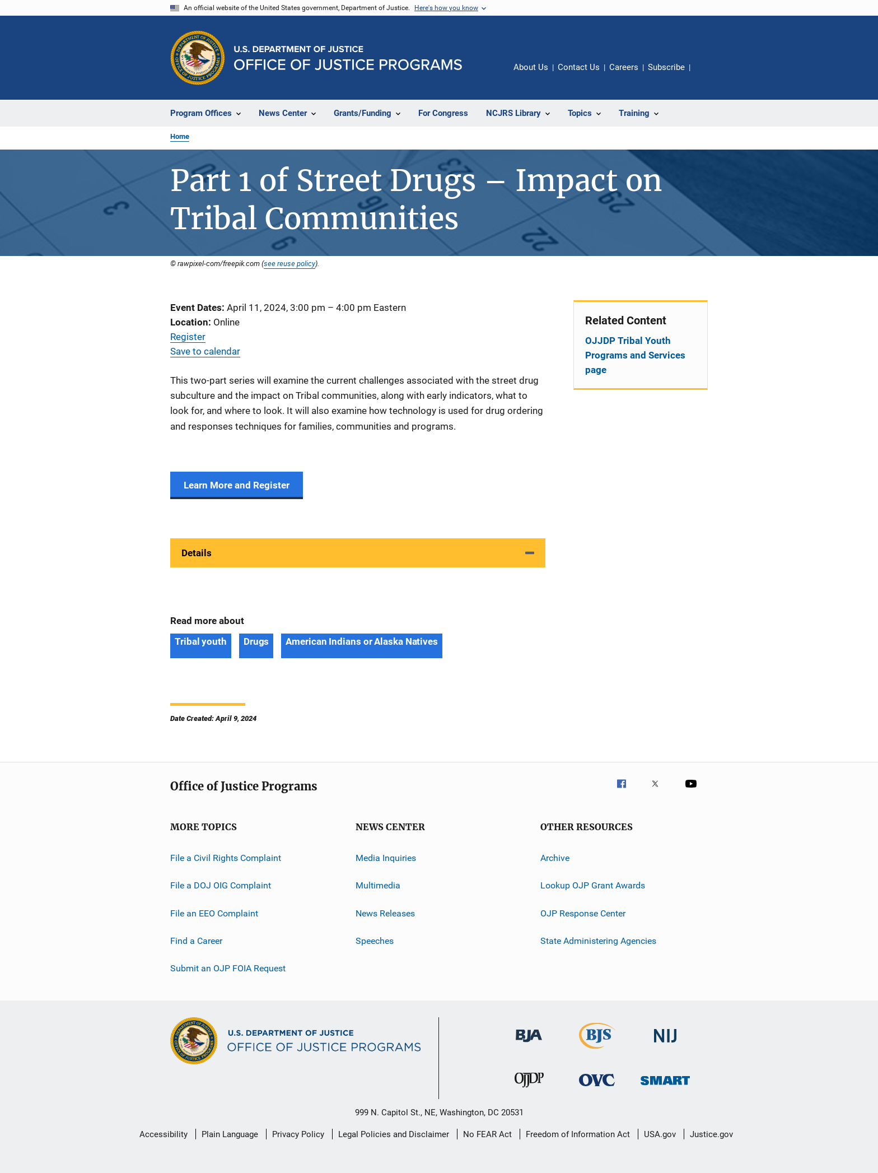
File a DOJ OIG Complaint (220, 885)
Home (179, 136)
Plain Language (230, 1134)
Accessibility (163, 1134)
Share (708, 75)
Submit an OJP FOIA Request (228, 968)
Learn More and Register (236, 485)
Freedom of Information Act (578, 1134)
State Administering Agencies (598, 940)
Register (188, 336)
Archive (554, 858)
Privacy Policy (298, 1134)
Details (196, 552)
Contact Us (579, 67)
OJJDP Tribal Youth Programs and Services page (635, 355)
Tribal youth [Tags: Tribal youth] (201, 641)
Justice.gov (711, 1134)
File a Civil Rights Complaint (225, 858)
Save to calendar (205, 351)
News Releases (385, 912)
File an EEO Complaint (214, 912)
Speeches (375, 940)
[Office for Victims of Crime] (597, 1088)
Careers (623, 67)
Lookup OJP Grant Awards (592, 885)
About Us (530, 67)
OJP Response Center (582, 912)
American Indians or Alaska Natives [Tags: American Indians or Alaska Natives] (362, 641)
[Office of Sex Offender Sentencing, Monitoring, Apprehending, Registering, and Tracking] (665, 1087)
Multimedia (378, 885)
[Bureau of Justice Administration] (529, 1044)
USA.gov (660, 1134)
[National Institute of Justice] (665, 1044)
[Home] (348, 58)
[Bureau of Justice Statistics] (597, 1051)
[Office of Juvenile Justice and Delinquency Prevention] (529, 1089)
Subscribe (666, 67)
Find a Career (196, 940)
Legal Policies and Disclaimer (393, 1134)
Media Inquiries (386, 858)
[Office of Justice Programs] (197, 57)
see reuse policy (289, 263)
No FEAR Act (487, 1134)
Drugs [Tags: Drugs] (256, 641)
